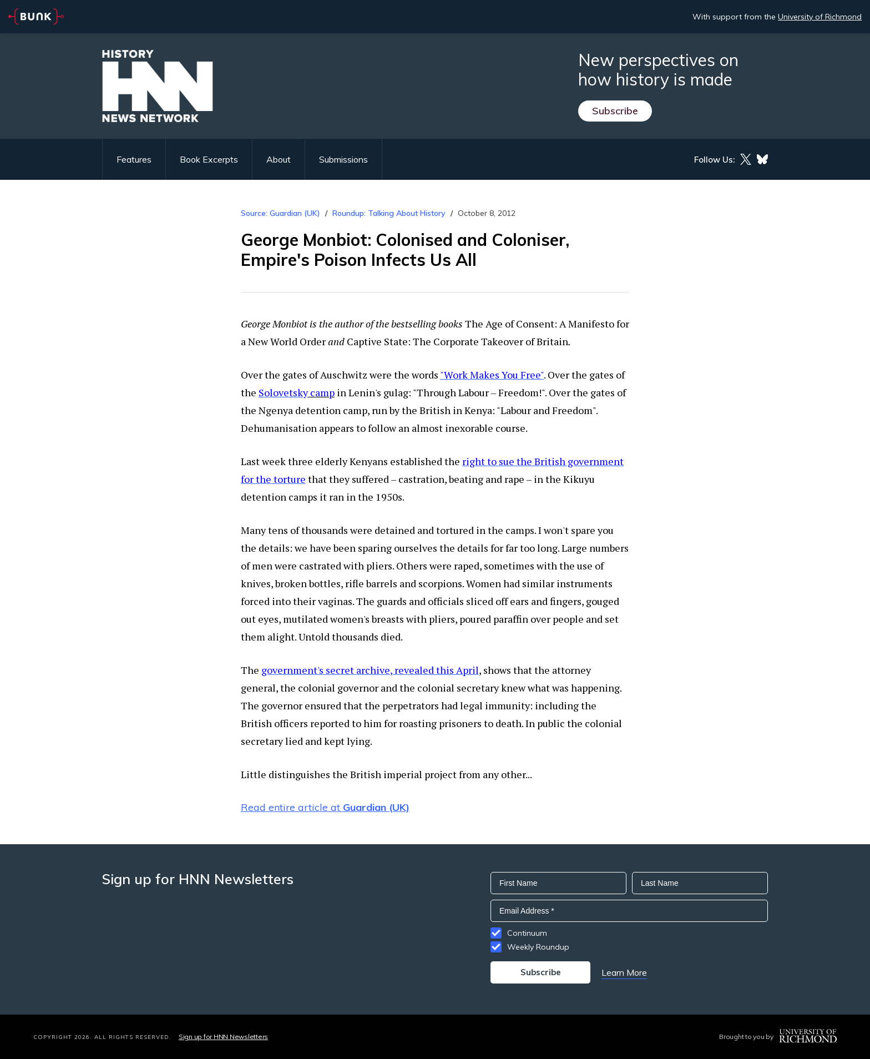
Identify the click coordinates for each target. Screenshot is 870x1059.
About (278, 159)
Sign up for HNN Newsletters (223, 1036)
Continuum (527, 933)
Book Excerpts (209, 159)
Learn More (624, 972)
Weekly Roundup (538, 947)
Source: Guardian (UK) (280, 213)
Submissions (343, 159)
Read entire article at (325, 807)
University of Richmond (820, 17)
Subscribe (615, 110)
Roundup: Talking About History (389, 213)
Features (134, 159)
